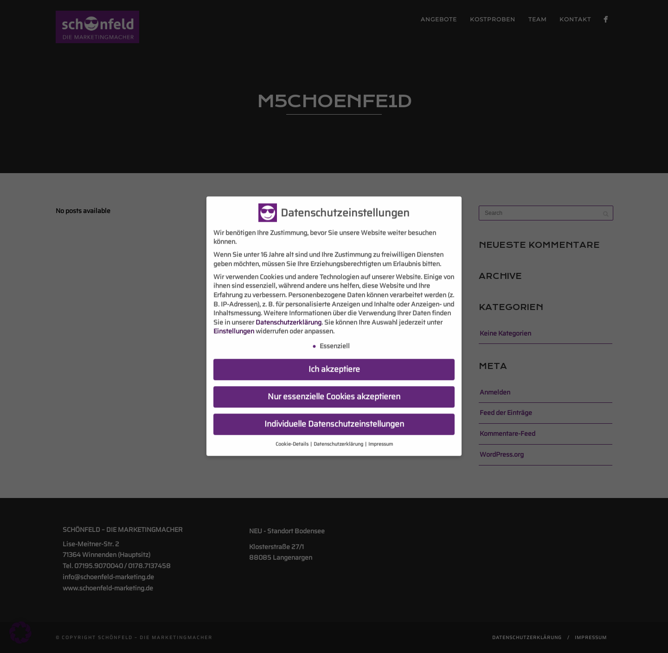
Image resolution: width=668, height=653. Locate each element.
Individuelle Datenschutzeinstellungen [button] (334, 416)
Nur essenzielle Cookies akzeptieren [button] (334, 389)
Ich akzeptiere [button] (334, 362)
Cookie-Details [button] (292, 437)
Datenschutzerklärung (288, 315)
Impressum (380, 437)
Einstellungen (233, 324)
